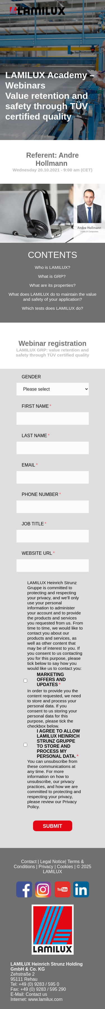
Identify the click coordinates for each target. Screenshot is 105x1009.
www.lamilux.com (45, 999)
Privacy (46, 866)
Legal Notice (52, 861)
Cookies (65, 866)
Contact (28, 861)
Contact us (36, 994)
